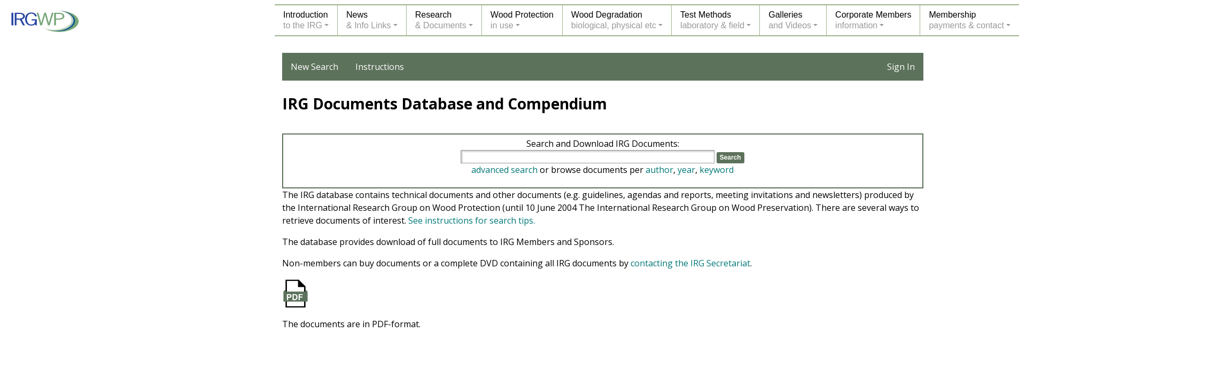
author (659, 170)
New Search (314, 67)
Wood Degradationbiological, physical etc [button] (613, 20)
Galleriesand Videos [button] (789, 20)
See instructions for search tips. (471, 220)
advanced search (504, 170)
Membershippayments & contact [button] (966, 20)
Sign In (901, 67)
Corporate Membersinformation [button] (873, 20)
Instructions (379, 67)
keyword (716, 170)
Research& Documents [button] (441, 20)
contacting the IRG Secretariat (690, 263)
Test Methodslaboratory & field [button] (712, 20)
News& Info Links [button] (368, 20)
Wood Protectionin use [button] (522, 20)
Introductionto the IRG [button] (305, 20)
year (686, 170)
